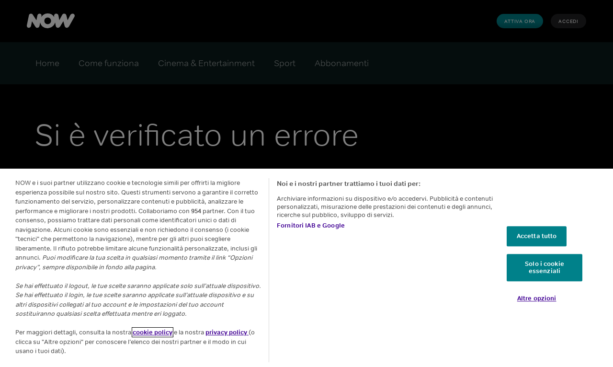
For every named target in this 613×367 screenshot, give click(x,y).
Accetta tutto (537, 236)
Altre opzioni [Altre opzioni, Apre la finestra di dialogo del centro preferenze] (536, 298)
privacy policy (227, 332)
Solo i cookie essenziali (544, 267)
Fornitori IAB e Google (311, 225)
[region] (306, 268)
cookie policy (152, 332)
